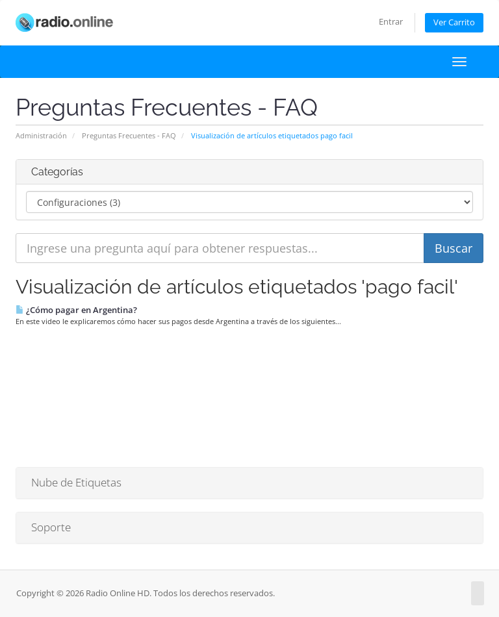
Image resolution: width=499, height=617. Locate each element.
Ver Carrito (454, 22)
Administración (41, 135)
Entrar (391, 21)
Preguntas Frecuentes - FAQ (129, 135)
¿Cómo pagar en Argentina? (76, 310)
